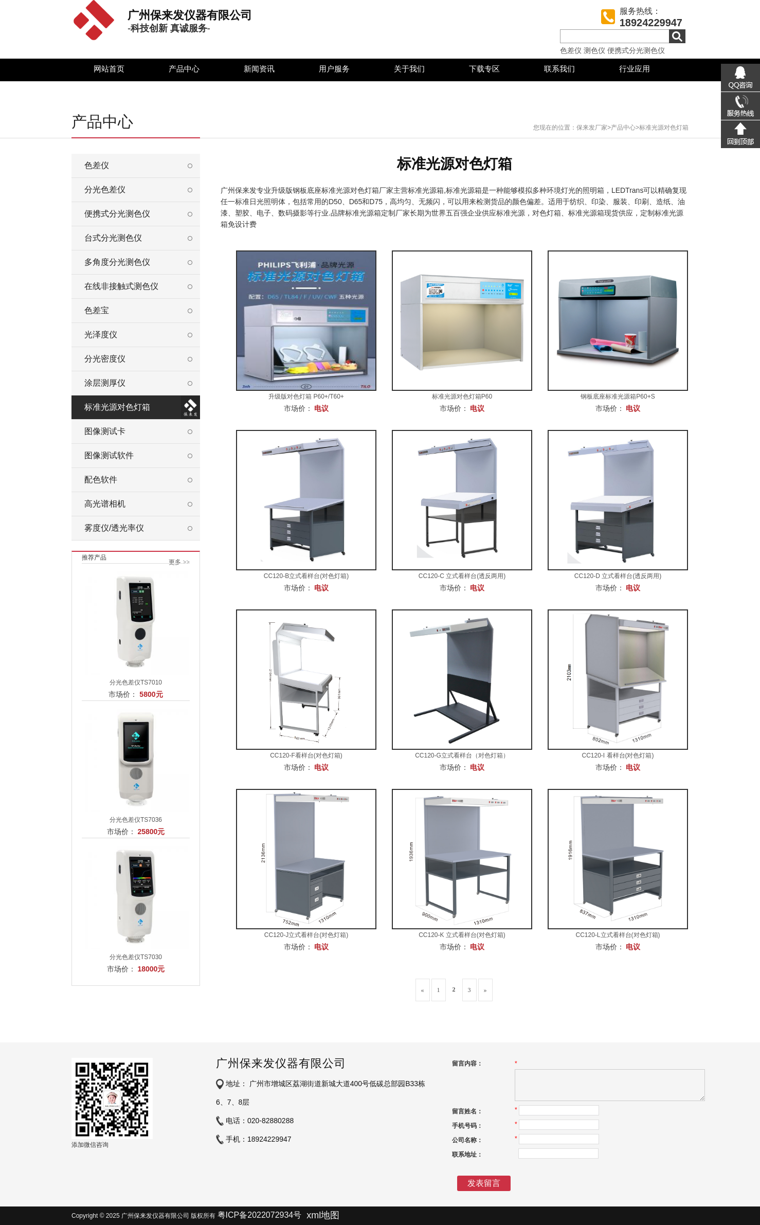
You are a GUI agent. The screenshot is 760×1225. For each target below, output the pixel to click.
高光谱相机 (104, 503)
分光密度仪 (104, 358)
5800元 (150, 694)
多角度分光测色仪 (117, 262)
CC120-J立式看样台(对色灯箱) (306, 935)
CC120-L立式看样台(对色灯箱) (617, 935)
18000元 (151, 969)
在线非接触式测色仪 (121, 286)
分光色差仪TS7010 (136, 682)
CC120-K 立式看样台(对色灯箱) (462, 935)
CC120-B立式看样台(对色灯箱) (306, 576)
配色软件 (100, 479)
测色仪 (594, 50)
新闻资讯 (259, 68)
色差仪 (571, 50)
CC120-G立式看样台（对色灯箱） (462, 755)
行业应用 (634, 68)
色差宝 (96, 310)
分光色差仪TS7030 (136, 957)
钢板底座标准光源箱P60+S (618, 396)
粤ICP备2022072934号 (260, 1215)
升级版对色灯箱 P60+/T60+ (306, 396)
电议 (321, 408)
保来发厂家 (591, 127)
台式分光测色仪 (113, 237)
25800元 (151, 831)
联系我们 (559, 68)
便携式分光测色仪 (636, 50)
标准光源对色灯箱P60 (462, 396)
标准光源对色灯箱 (664, 127)
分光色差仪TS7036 (136, 819)
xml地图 (322, 1215)
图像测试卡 (104, 431)
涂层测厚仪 (104, 383)
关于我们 (409, 68)
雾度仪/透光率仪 (114, 528)
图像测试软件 (109, 455)
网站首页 (109, 68)
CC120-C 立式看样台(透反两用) (462, 576)
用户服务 (334, 68)
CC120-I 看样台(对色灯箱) (618, 755)
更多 (179, 562)
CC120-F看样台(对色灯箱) (306, 755)
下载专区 (484, 68)
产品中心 (184, 68)
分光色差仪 (104, 189)
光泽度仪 (100, 334)
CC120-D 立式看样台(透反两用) (617, 576)
